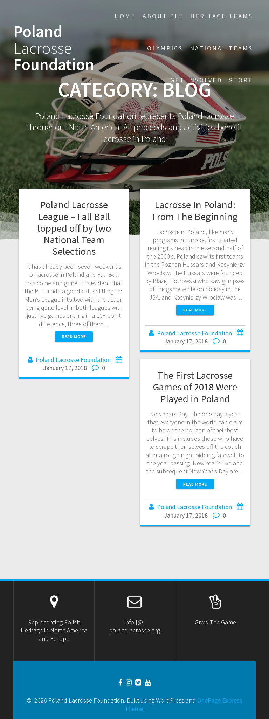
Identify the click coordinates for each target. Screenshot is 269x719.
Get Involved (196, 80)
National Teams (221, 48)
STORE (241, 80)
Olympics (165, 48)
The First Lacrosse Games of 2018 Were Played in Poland (195, 387)
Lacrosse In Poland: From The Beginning (195, 210)
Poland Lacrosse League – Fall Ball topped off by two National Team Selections (74, 227)
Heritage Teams (221, 16)
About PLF (163, 16)
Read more (74, 336)
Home (125, 16)
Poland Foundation (53, 48)
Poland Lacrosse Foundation (73, 360)
